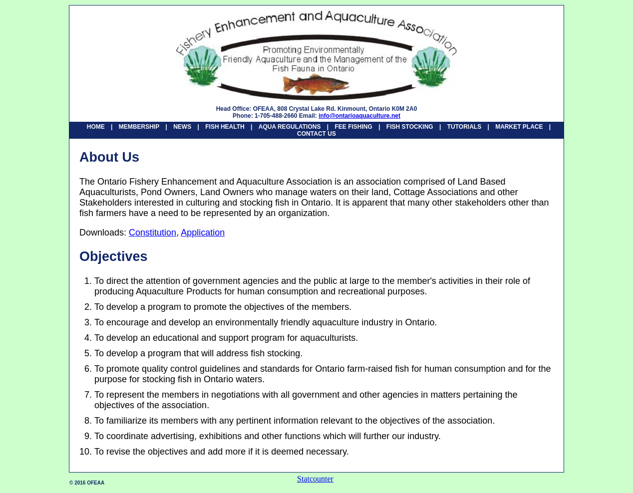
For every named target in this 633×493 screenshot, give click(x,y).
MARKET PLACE (519, 126)
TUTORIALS (464, 126)
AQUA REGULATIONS (290, 126)
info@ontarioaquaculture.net (359, 115)
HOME (96, 126)
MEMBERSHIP (139, 126)
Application (203, 233)
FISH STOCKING (409, 126)
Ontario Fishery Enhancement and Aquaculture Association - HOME (316, 55)
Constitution (152, 233)
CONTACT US (316, 133)
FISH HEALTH (224, 126)
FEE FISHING (353, 126)
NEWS (182, 126)
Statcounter (315, 479)
